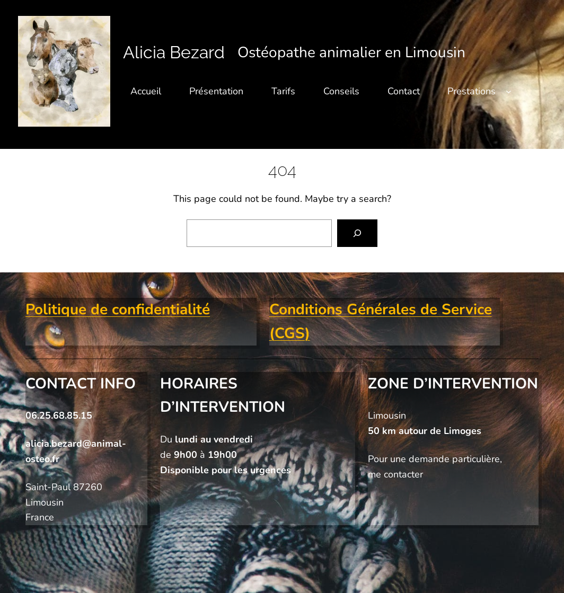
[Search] (357, 233)
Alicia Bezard (174, 52)
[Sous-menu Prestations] (509, 91)
